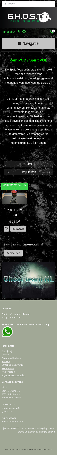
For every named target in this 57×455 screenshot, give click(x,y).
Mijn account (11, 32)
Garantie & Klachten (11, 358)
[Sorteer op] (28, 172)
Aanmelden (13, 253)
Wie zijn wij (7, 351)
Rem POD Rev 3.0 (15, 212)
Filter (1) (28, 164)
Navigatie (28, 43)
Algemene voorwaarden (13, 375)
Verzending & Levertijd (13, 364)
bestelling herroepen (44, 449)
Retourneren (8, 368)
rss (35, 449)
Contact (6, 354)
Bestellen (18, 229)
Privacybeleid (8, 371)
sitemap (30, 449)
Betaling (6, 361)
